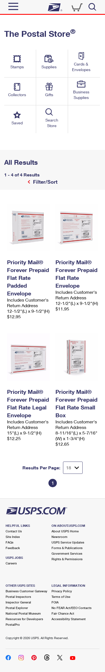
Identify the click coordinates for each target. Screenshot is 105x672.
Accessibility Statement (69, 619)
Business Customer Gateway (26, 591)
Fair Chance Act (63, 613)
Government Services (67, 553)
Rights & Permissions (67, 559)
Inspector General (18, 602)
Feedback (13, 548)
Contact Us (14, 531)
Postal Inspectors (18, 596)
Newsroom (59, 536)
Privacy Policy (62, 591)
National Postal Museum (23, 613)
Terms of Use (61, 596)
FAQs (9, 542)
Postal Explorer (17, 608)
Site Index (13, 536)
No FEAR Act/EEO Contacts (72, 608)
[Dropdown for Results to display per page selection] (73, 468)
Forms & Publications (67, 548)
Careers (11, 563)
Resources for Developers (24, 619)
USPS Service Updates (68, 542)
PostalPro (13, 624)
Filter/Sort (44, 182)
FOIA (55, 602)
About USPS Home (65, 531)
